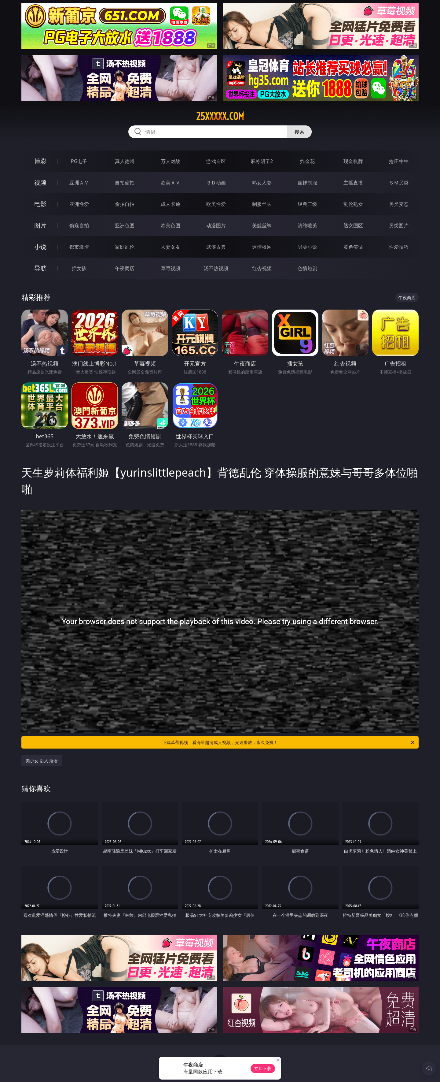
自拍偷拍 (124, 182)
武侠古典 (216, 247)
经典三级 (307, 204)
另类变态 (399, 204)
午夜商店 (124, 268)
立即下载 (262, 1068)
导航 (40, 268)
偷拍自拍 (124, 204)
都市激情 (79, 247)
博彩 (40, 161)
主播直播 (353, 182)
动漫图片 (216, 225)
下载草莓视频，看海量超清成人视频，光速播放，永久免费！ (289, 742)
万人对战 (170, 161)
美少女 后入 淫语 (42, 761)
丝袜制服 (307, 182)
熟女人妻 (262, 182)
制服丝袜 (262, 204)
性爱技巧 (399, 247)
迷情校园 (262, 247)
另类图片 (399, 225)
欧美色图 (170, 225)
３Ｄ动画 (216, 182)
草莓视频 (170, 268)
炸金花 (307, 161)
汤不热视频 (216, 268)
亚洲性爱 (79, 204)
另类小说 (307, 247)
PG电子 (79, 161)
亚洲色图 (124, 225)
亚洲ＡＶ (79, 182)
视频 (40, 182)
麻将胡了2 (262, 161)
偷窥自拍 (79, 225)
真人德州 (124, 161)
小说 (40, 247)
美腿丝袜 (262, 225)
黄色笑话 (353, 247)
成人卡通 (170, 204)
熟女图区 (353, 225)
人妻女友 (170, 247)
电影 (40, 204)
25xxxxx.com (220, 116)
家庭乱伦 (124, 247)
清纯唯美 (307, 225)
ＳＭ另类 (399, 182)
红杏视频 (262, 268)
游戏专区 (216, 161)
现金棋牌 (353, 161)
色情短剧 (307, 268)
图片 (40, 225)
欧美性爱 (216, 204)
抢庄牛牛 (399, 161)
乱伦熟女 (353, 204)
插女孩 (79, 268)
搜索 (299, 131)
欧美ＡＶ (170, 182)
